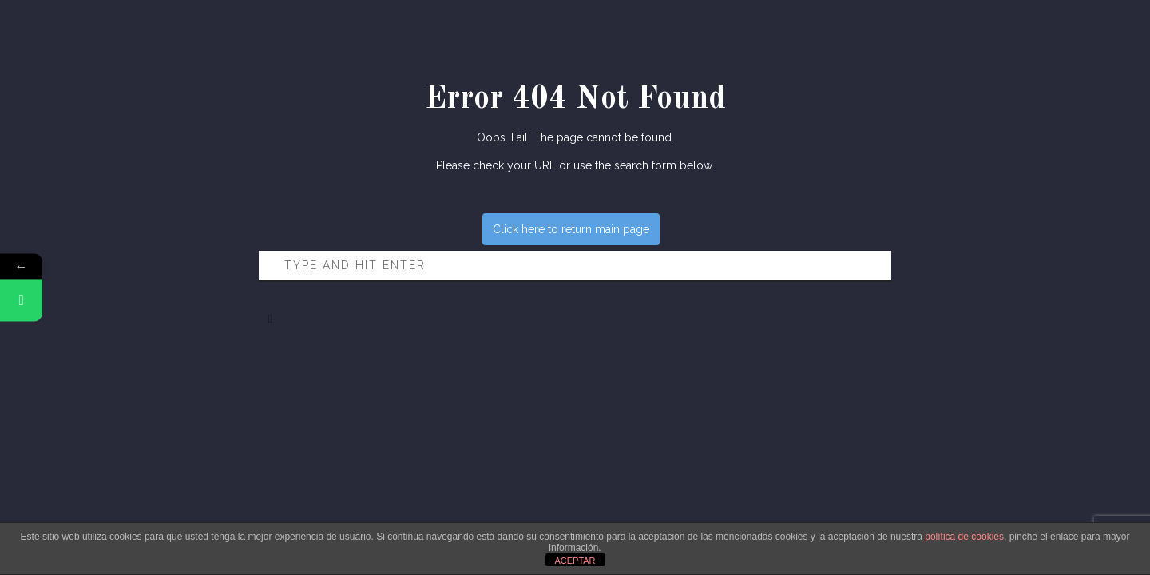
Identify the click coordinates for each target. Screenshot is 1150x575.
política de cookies (964, 536)
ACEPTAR (574, 560)
